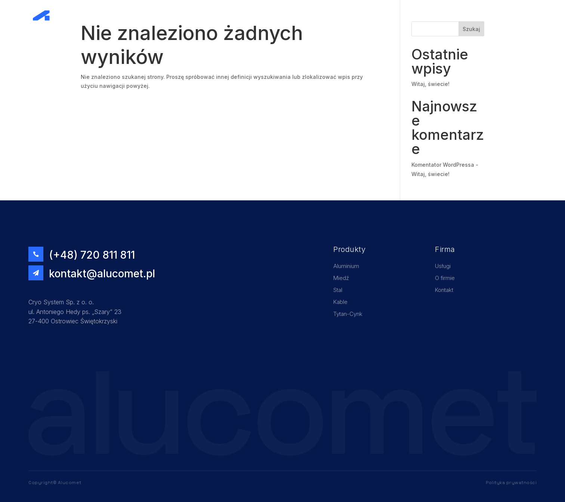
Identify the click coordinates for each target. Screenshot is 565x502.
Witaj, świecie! (430, 84)
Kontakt (515, 15)
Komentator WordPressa (442, 164)
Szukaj (471, 29)
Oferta (489, 15)
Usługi (436, 15)
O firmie (462, 15)
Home (412, 15)
